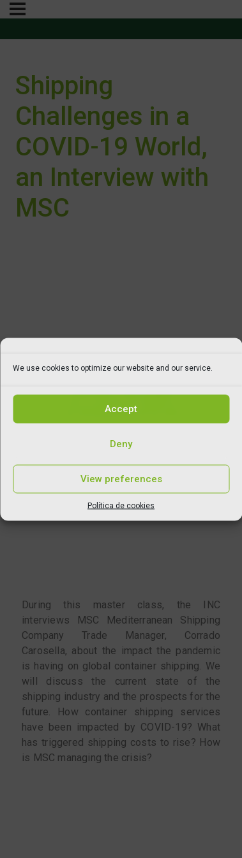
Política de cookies (121, 505)
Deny (121, 444)
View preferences (121, 479)
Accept (121, 409)
